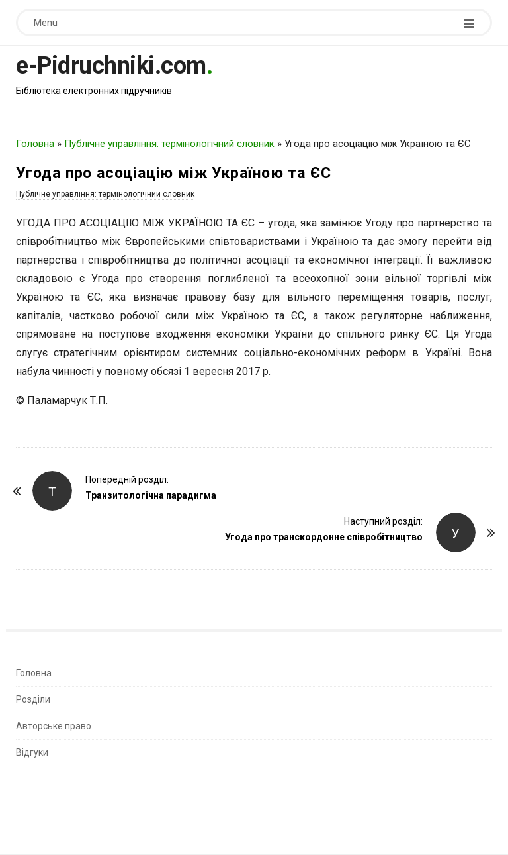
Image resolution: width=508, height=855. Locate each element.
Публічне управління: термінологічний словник (169, 144)
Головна (35, 144)
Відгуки (32, 752)
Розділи (33, 699)
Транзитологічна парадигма (150, 495)
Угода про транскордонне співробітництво (324, 537)
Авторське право (53, 726)
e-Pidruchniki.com (111, 65)
